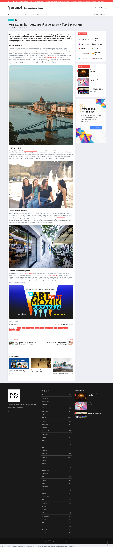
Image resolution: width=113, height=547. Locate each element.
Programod (15, 7)
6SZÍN (23, 328)
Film (34, 14)
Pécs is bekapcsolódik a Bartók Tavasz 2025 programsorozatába (40, 370)
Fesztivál (42, 328)
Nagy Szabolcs (64, 328)
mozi (59, 328)
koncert (55, 328)
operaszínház (12, 330)
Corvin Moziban (53, 275)
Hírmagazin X (66, 541)
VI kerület (18, 330)
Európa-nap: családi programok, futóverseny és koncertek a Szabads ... (18, 371)
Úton (15, 14)
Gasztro (40, 8)
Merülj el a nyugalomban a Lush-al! (96, 403)
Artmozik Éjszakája (29, 273)
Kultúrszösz (39, 14)
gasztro (46, 328)
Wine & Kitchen (61, 217)
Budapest (37, 328)
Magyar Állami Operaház (51, 57)
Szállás (34, 8)
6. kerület (19, 328)
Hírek (11, 14)
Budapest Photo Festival (30, 151)
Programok (28, 8)
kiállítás (51, 328)
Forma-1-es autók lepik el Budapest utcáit (63, 373)
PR (47, 14)
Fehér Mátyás (14, 27)
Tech (44, 14)
